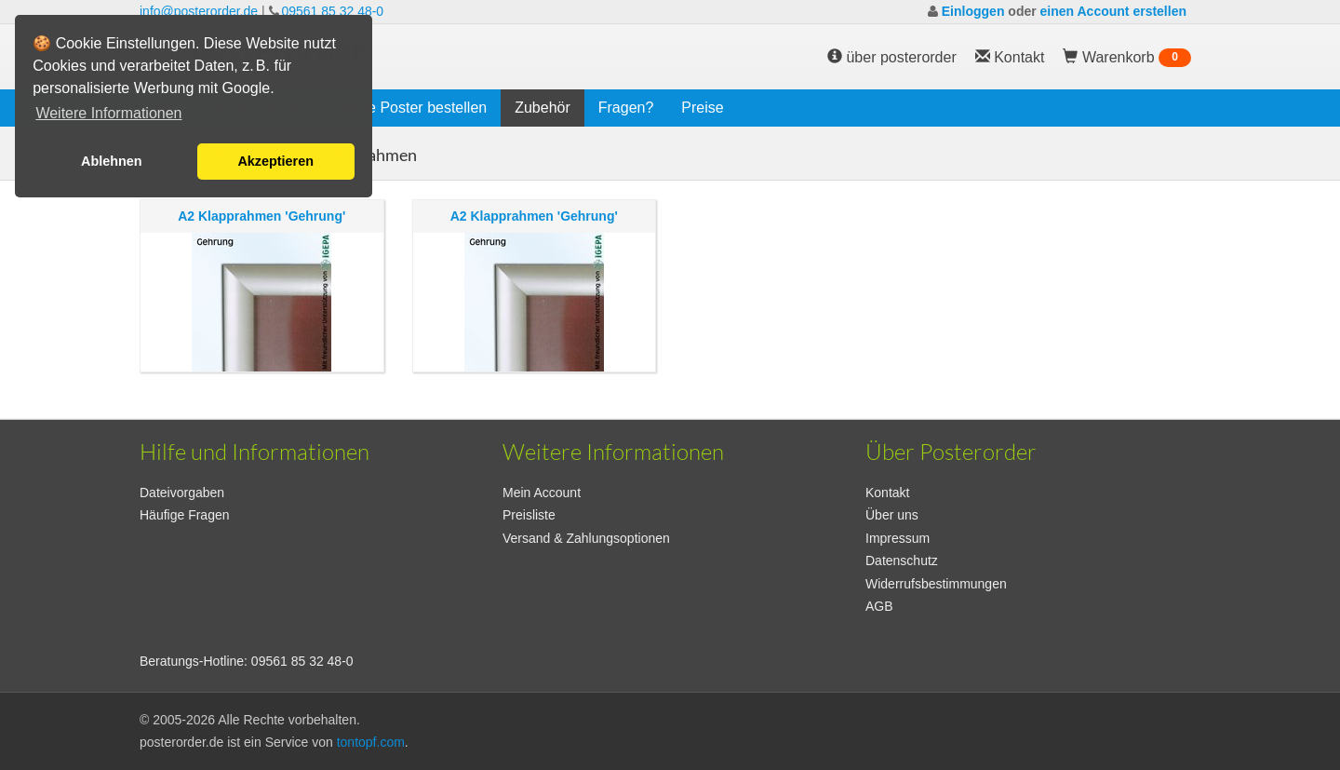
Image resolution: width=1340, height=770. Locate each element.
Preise (702, 107)
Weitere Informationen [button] (108, 113)
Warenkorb (1127, 57)
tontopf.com (371, 742)
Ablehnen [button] (111, 161)
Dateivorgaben (182, 492)
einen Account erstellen (1113, 11)
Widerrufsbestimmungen (936, 583)
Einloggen (973, 11)
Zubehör (542, 107)
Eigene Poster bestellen (408, 107)
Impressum (897, 538)
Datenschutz (901, 560)
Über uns (891, 514)
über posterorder (892, 57)
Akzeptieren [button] (275, 161)
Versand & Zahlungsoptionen (586, 538)
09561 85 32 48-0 (332, 11)
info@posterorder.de (199, 11)
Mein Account (541, 492)
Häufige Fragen (185, 514)
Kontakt (887, 492)
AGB (879, 606)
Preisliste (529, 514)
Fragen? (626, 107)
